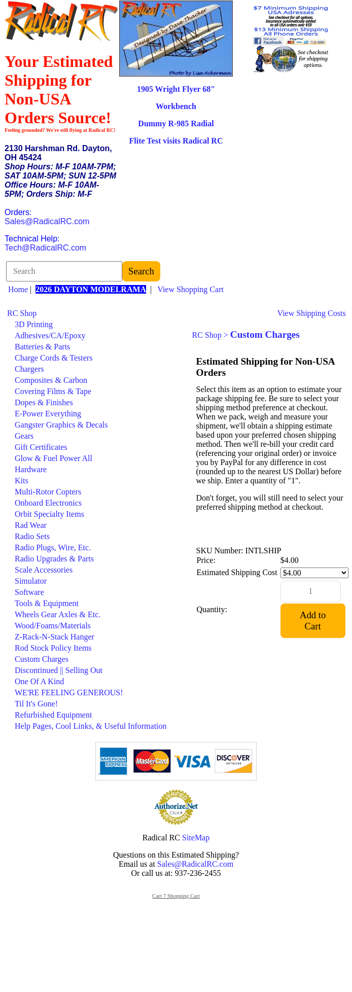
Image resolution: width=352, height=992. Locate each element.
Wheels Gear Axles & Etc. (57, 614)
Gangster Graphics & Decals (61, 424)
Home (18, 289)
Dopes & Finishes (44, 402)
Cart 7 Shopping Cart (176, 896)
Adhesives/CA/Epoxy (50, 335)
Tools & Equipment (47, 603)
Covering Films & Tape (53, 391)
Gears (24, 436)
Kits (21, 480)
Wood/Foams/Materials (53, 625)
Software (29, 592)
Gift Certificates (41, 447)
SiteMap (195, 837)
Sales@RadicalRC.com (47, 221)
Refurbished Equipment (53, 715)
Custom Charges (41, 659)
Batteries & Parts (42, 346)
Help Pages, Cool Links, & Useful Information (91, 726)
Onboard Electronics (48, 503)
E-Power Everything (48, 413)
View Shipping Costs (311, 313)
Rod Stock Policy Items (53, 648)
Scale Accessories (44, 569)
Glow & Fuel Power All (53, 458)
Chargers (29, 369)
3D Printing (34, 324)
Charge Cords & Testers (53, 357)
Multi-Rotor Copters (48, 491)
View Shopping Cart (190, 289)
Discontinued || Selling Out (58, 670)
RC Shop (22, 313)
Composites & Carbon (51, 380)
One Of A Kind (39, 681)
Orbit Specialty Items (49, 514)
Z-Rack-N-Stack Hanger (54, 636)
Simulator (31, 581)
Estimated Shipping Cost (237, 572)
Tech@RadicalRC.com (45, 247)
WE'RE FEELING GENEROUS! (69, 692)
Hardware (31, 469)
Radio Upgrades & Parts (54, 558)
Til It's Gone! (36, 703)
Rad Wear (31, 525)
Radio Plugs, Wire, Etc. (53, 547)
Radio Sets (32, 536)
